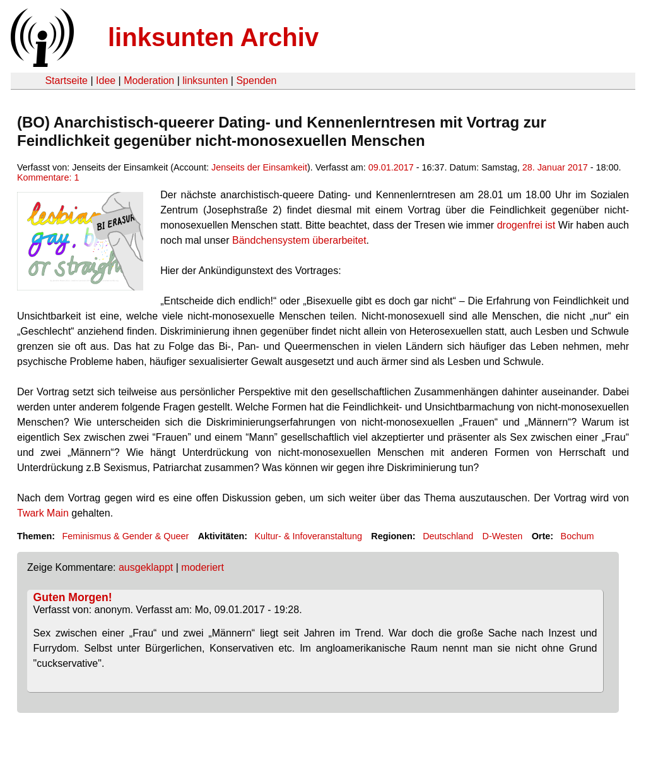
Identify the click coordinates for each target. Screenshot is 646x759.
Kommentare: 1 (48, 177)
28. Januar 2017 (555, 167)
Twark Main (43, 513)
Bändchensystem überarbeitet (299, 240)
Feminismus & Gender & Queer (125, 536)
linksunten (205, 80)
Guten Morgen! (72, 597)
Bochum (577, 536)
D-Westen (503, 536)
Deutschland (448, 536)
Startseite (66, 80)
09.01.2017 (391, 167)
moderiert (202, 567)
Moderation (149, 80)
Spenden (256, 80)
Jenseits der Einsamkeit (259, 167)
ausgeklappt (146, 567)
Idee (105, 80)
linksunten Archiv (213, 37)
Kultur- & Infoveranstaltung (308, 536)
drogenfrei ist (526, 225)
